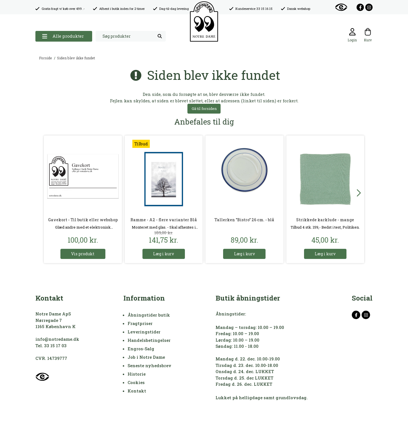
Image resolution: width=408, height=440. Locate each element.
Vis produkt (82, 253)
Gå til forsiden (204, 108)
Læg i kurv (163, 253)
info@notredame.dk (57, 339)
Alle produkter (63, 36)
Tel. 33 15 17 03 (51, 345)
